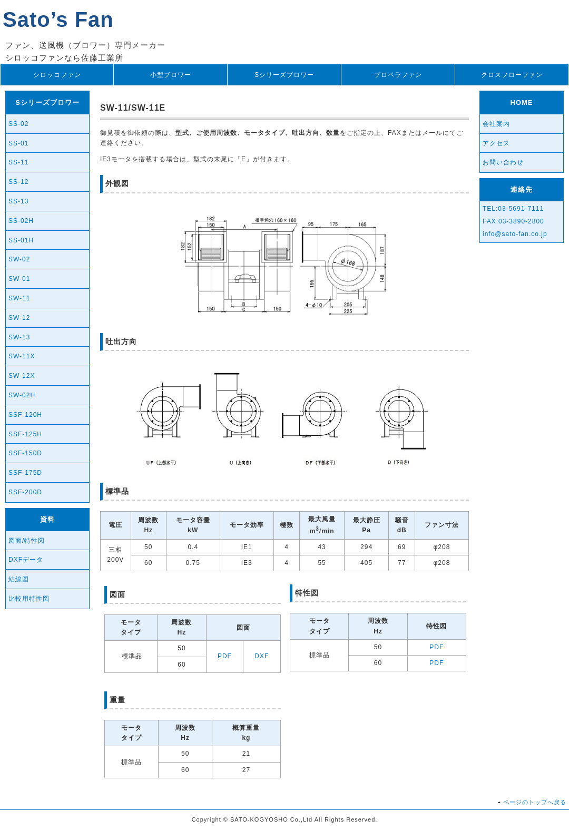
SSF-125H (25, 434)
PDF (225, 656)
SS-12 (18, 181)
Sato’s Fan (58, 19)
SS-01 (18, 143)
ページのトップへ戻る (534, 802)
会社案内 (496, 124)
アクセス (496, 143)
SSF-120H (25, 414)
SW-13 (19, 337)
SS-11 (18, 162)
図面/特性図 (26, 540)
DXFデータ (25, 559)
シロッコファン (57, 75)
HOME (522, 102)
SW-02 (19, 259)
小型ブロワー (170, 75)
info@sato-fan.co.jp (515, 234)
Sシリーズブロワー (284, 75)
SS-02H (21, 220)
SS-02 (18, 124)
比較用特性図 (29, 598)
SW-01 (19, 278)
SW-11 (19, 298)
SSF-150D (25, 453)
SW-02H (21, 395)
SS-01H (21, 240)
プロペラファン (398, 75)
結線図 (18, 579)
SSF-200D (25, 492)
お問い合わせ (503, 162)
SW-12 (19, 317)
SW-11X (21, 356)
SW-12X (21, 375)
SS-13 (18, 201)
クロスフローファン (512, 75)
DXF (261, 656)
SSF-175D (25, 472)
